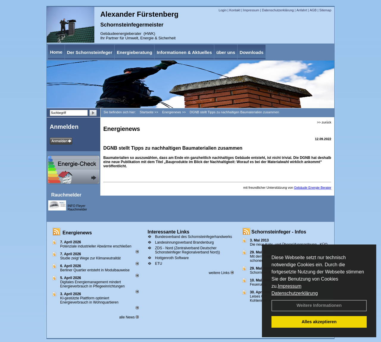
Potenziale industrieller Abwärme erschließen (95, 246)
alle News (128, 317)
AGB (313, 10)
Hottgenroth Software (172, 258)
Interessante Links (169, 231)
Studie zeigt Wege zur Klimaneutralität (90, 258)
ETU (158, 263)
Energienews (77, 232)
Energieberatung (134, 52)
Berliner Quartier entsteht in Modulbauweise (94, 270)
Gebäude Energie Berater (312, 187)
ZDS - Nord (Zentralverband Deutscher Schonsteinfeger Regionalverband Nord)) (187, 250)
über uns (225, 52)
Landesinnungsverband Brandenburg (184, 242)
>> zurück (324, 122)
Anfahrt (301, 10)
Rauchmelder (66, 194)
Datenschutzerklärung (294, 293)
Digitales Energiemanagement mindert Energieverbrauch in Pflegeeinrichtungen (92, 284)
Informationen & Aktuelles (184, 52)
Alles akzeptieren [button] (319, 321)
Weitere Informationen (319, 305)
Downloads (251, 52)
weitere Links (221, 273)
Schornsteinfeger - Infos (279, 231)
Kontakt (234, 10)
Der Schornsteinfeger (90, 52)
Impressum (289, 286)
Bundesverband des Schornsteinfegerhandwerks (193, 237)
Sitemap (325, 10)
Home (56, 52)
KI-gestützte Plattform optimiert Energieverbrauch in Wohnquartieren (89, 300)
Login (222, 10)
